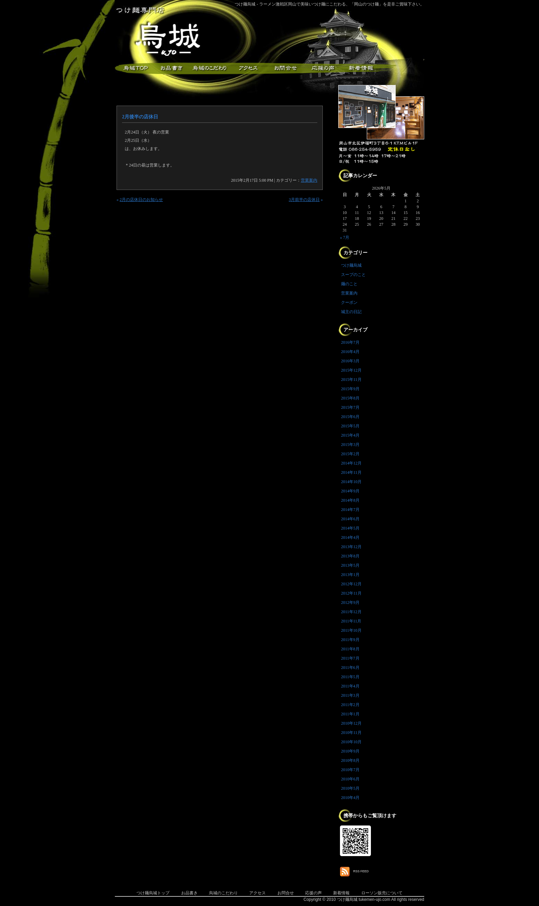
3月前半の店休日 (304, 199)
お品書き (171, 68)
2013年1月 (350, 574)
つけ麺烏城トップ (152, 893)
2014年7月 (350, 509)
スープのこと (353, 274)
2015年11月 (351, 379)
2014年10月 (351, 481)
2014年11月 (351, 472)
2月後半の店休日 (140, 116)
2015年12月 (351, 370)
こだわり (209, 68)
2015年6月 (350, 416)
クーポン (349, 302)
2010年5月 (350, 788)
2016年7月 (350, 342)
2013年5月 (350, 565)
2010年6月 (350, 779)
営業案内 (309, 180)
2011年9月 (350, 639)
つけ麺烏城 (134, 68)
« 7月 (344, 237)
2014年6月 (350, 518)
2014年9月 (350, 491)
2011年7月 (350, 658)
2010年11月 (351, 732)
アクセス (247, 68)
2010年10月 (351, 741)
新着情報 (361, 68)
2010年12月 (351, 723)
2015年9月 (350, 388)
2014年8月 (350, 500)
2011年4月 (350, 686)
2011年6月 (350, 667)
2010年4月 (350, 797)
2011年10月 (351, 630)
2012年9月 (350, 602)
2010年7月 (350, 769)
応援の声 (313, 893)
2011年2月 (350, 704)
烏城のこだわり (223, 893)
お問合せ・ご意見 (285, 68)
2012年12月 (351, 584)
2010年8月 (350, 760)
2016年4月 (350, 351)
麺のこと (349, 283)
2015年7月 (350, 407)
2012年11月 (351, 593)
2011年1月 (350, 714)
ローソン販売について (382, 893)
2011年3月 (350, 695)
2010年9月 (350, 751)
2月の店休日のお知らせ (141, 199)
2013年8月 (350, 556)
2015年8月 (350, 398)
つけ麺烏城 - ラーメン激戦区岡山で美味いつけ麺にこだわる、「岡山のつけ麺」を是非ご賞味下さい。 (329, 4)
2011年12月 (351, 611)
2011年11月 (351, 621)
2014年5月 (350, 528)
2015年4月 (350, 435)
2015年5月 (350, 426)
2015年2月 (350, 453)
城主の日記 (351, 311)
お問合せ (285, 893)
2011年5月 (350, 676)
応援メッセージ (323, 68)
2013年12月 (351, 546)
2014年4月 (350, 537)
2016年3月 (350, 361)
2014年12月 (351, 463)
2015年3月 (350, 444)
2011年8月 (350, 649)
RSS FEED (361, 871)
